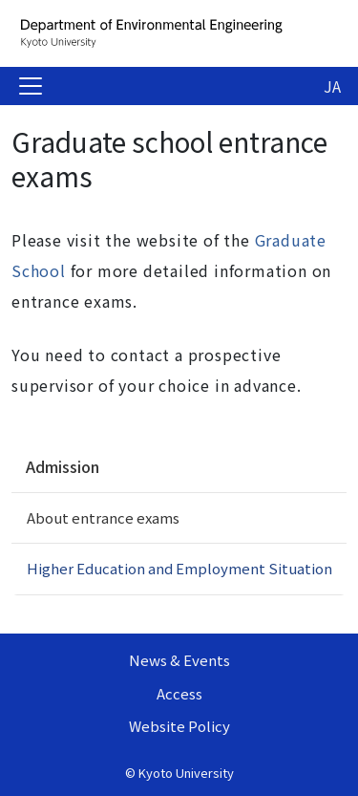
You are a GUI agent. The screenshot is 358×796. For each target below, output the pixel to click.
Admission (62, 466)
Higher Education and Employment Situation (179, 568)
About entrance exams (103, 517)
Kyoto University (186, 773)
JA (332, 86)
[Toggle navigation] (30, 86)
